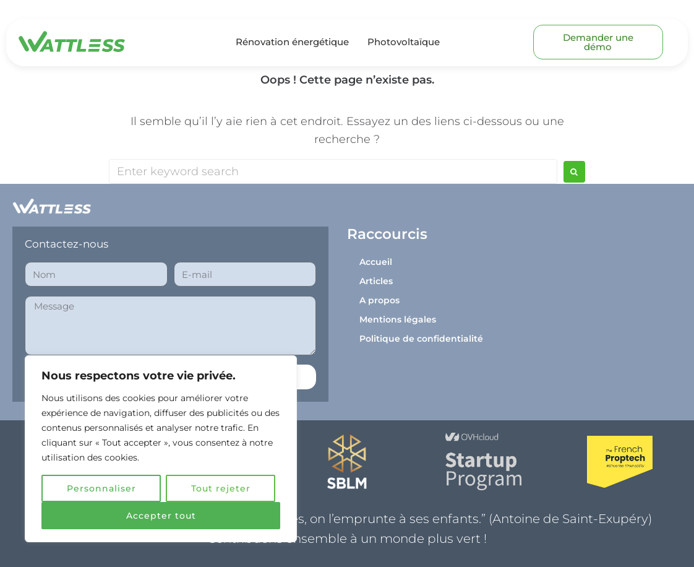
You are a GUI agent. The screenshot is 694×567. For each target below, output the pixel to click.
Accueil (375, 261)
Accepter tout (161, 515)
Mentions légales (397, 319)
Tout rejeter (221, 488)
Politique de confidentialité (421, 338)
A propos (379, 300)
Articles (376, 281)
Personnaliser (101, 488)
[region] (161, 448)
